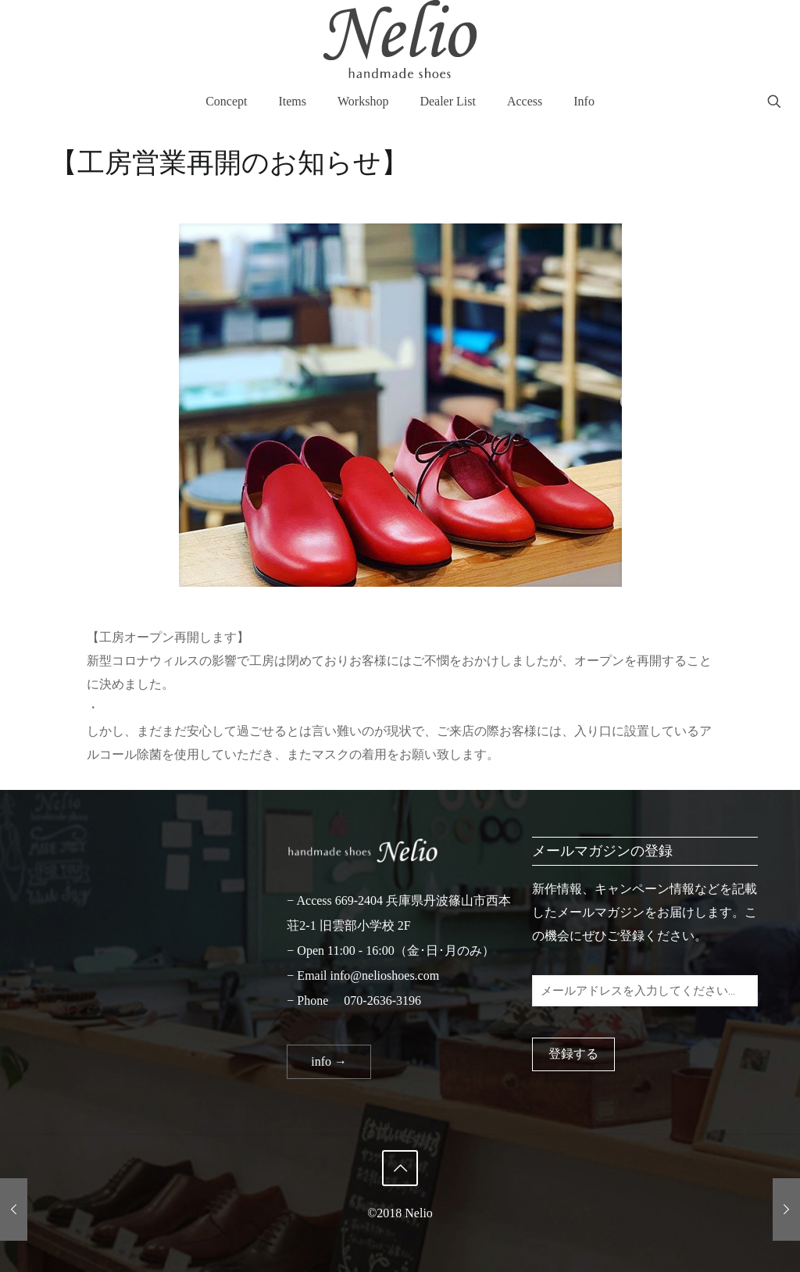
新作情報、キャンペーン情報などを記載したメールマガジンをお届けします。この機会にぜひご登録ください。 (644, 912)
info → (329, 1061)
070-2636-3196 (382, 1000)
